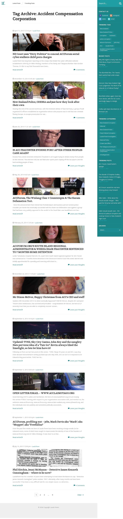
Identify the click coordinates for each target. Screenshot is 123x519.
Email (111, 19)
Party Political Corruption (107, 133)
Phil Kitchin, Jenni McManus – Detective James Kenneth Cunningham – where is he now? (45, 472)
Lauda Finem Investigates (108, 136)
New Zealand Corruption (107, 123)
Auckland (112, 35)
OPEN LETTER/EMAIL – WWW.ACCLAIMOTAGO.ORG (43, 394)
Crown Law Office (105, 143)
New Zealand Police (106, 32)
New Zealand (104, 29)
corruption (103, 35)
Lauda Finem (109, 46)
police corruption (105, 39)
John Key (117, 42)
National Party (104, 140)
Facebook (103, 15)
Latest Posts (16, 3)
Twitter (102, 19)
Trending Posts (30, 3)
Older (79, 496)
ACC (101, 46)
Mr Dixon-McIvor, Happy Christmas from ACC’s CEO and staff (48, 298)
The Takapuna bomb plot (108, 147)
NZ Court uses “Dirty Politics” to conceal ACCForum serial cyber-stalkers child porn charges (46, 57)
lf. (3, 3)
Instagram (114, 15)
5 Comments (80, 71)
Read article (18, 71)
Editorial (102, 126)
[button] (120, 3)
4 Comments (80, 486)
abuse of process (105, 42)
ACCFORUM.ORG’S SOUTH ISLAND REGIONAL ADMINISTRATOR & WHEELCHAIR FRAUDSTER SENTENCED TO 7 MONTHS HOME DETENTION (48, 250)
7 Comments (80, 119)
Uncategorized (104, 155)
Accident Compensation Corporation (107, 49)
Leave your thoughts (77, 167)
